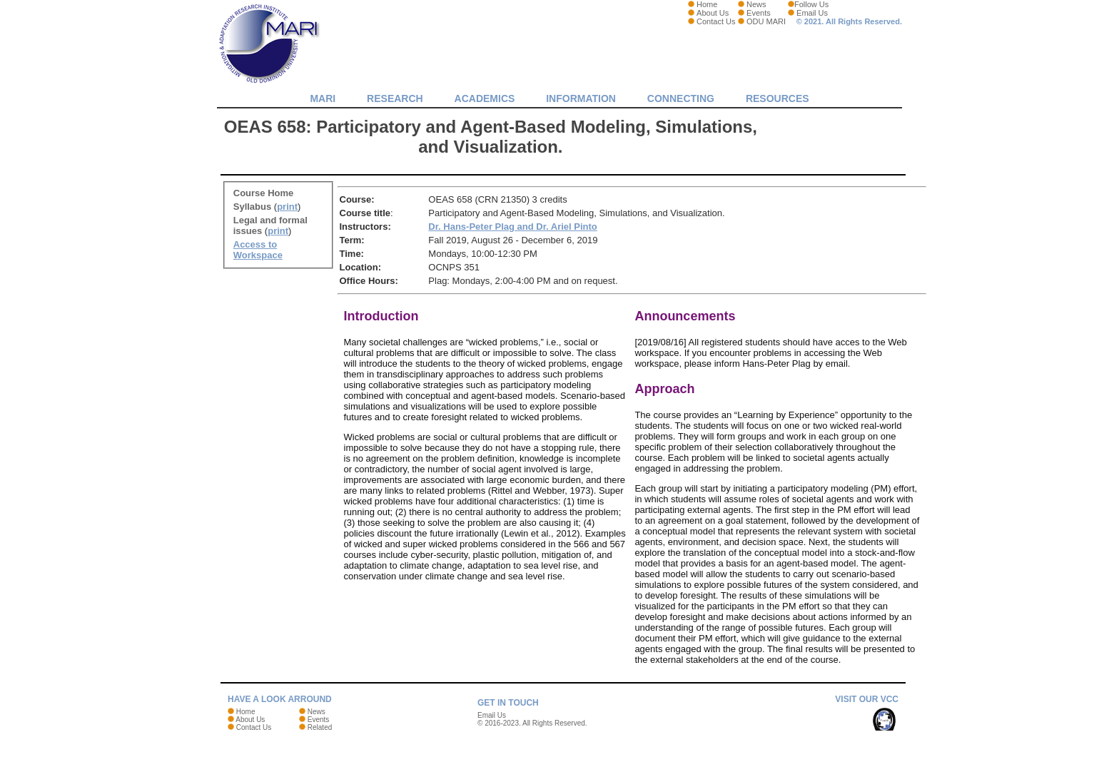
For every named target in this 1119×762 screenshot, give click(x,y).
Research (395, 98)
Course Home (263, 193)
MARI (322, 98)
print (287, 206)
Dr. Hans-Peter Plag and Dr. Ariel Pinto (512, 226)
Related (320, 727)
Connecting (680, 98)
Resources (777, 98)
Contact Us (716, 21)
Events (758, 13)
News (756, 4)
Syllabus (252, 206)
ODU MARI (766, 21)
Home (707, 4)
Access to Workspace (258, 249)
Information (581, 98)
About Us (713, 13)
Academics (485, 98)
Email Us (812, 13)
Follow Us (811, 4)
